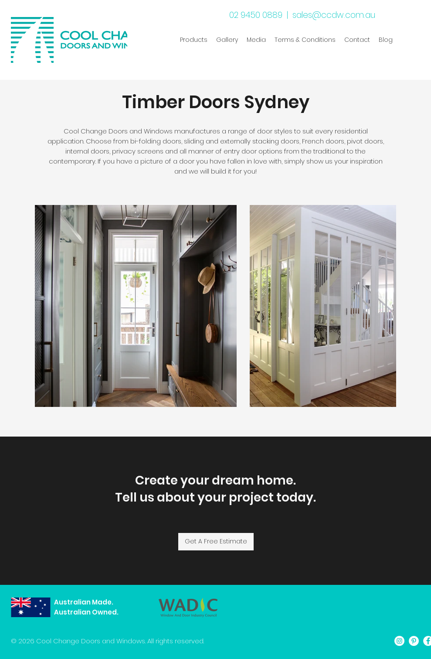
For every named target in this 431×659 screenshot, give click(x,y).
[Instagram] (399, 641)
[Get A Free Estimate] (216, 541)
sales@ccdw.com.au (333, 15)
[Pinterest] (414, 641)
